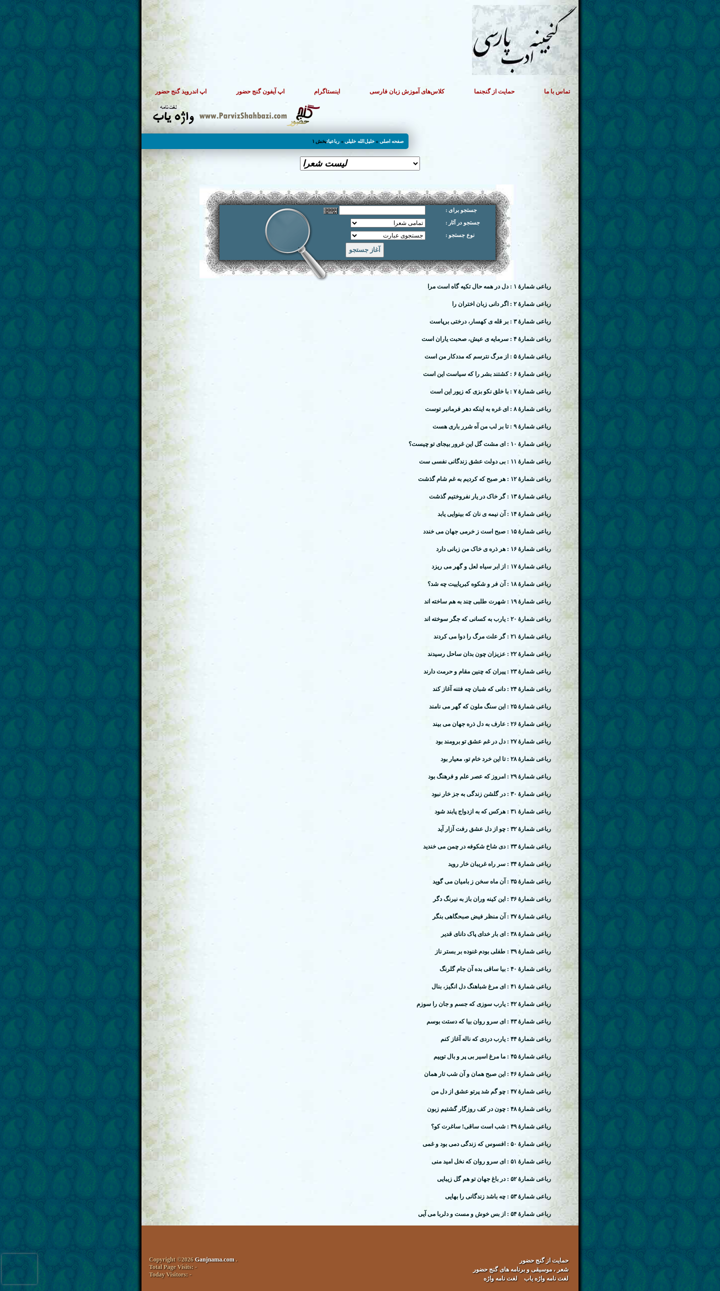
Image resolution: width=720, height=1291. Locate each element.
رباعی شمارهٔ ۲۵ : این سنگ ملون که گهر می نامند (490, 706)
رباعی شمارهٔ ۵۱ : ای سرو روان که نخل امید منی (491, 1161)
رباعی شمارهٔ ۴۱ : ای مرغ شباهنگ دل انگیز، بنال (491, 986)
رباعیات (333, 141)
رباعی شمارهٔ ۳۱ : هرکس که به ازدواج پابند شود (492, 811)
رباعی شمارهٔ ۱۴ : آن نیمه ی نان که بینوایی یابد (494, 514)
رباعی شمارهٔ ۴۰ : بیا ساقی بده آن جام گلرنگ (495, 969)
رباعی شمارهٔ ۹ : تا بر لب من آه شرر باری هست (491, 426)
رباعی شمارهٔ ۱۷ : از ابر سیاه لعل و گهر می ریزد (491, 566)
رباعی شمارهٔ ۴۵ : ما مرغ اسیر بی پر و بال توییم (492, 1056)
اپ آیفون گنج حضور (260, 91)
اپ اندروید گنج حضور (180, 91)
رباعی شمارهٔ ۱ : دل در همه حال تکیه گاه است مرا (489, 286)
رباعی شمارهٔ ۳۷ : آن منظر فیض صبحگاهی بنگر (491, 916)
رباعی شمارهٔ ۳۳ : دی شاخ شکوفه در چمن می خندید (487, 846)
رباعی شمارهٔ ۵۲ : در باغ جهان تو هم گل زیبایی (494, 1179)
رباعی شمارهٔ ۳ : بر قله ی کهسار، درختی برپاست (490, 321)
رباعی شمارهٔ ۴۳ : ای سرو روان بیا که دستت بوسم (488, 1021)
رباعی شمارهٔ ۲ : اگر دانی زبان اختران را (501, 304)
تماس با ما (557, 91)
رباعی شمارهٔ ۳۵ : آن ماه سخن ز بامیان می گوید (491, 881)
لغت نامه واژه (501, 1278)
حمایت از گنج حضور (544, 1260)
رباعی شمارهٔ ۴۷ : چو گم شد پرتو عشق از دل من (491, 1091)
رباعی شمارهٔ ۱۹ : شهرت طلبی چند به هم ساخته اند (487, 601)
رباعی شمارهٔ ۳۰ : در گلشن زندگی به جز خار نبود (491, 794)
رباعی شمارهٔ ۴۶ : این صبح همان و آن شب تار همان (487, 1074)
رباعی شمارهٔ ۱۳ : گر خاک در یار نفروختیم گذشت (490, 496)
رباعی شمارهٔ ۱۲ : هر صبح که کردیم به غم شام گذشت (484, 479)
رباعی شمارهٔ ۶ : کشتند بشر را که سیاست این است (487, 374)
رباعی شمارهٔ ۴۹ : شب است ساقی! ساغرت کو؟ (491, 1126)
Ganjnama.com (214, 1259)
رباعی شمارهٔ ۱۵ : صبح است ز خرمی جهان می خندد (487, 531)
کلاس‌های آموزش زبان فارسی (407, 91)
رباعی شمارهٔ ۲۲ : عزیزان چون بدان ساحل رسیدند (489, 654)
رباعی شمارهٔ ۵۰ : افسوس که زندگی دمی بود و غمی (486, 1144)
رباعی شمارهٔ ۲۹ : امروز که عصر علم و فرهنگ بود (489, 776)
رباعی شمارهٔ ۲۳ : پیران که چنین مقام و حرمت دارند (487, 671)
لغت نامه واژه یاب (546, 1278)
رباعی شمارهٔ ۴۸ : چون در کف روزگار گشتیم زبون (489, 1109)
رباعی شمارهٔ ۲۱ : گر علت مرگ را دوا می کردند (492, 636)
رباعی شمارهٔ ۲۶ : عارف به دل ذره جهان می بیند (491, 724)
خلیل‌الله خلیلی (359, 141)
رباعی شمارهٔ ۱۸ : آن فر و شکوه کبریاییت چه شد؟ (489, 584)
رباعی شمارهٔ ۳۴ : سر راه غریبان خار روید (499, 864)
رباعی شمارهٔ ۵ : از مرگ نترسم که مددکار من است (487, 356)
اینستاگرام (327, 91)
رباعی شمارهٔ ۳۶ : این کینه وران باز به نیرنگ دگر (492, 899)
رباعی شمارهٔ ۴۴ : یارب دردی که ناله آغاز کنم (495, 1039)
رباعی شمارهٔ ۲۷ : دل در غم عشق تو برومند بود (493, 741)
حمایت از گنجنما (494, 91)
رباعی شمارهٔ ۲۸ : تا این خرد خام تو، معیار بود (495, 759)
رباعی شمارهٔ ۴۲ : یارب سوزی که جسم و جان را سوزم (483, 1004)
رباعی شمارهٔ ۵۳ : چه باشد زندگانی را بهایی (498, 1196)
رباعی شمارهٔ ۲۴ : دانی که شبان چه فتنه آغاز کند (491, 689)
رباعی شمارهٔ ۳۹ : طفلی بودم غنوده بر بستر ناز (493, 951)
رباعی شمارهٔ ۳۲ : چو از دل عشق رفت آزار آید (494, 829)
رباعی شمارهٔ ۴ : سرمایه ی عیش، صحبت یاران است (486, 339)
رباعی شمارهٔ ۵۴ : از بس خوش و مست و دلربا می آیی (484, 1214)
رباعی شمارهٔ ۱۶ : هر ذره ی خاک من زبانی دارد (493, 549)
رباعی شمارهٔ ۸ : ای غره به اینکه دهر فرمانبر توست (488, 409)
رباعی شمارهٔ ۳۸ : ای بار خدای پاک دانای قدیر (496, 934)
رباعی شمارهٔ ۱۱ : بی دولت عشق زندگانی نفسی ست (485, 461)
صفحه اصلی (392, 141)
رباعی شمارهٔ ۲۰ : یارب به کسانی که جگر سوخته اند (487, 619)
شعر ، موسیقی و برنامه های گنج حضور (520, 1269)
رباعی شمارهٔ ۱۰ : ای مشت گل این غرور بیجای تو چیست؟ (479, 444)
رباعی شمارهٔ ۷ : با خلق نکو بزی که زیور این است (490, 391)
